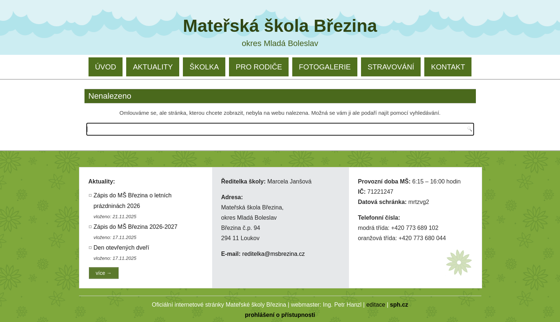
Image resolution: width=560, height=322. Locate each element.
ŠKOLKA (204, 67)
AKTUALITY (153, 67)
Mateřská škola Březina (280, 25)
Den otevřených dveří (122, 248)
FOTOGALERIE (325, 67)
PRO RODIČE (259, 67)
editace (375, 305)
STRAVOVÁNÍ (391, 67)
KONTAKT (448, 67)
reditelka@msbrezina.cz (273, 254)
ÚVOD (105, 67)
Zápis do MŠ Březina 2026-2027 (136, 227)
